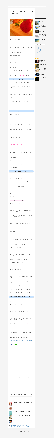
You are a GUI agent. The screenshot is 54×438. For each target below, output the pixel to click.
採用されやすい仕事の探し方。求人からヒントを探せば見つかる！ (21, 411)
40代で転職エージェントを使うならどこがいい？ (42, 39)
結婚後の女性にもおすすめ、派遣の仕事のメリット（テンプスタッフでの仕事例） (21, 426)
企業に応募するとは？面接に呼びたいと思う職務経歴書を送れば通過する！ (42, 74)
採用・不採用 (38, 51)
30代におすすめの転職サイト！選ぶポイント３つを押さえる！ (42, 35)
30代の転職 (37, 47)
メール (11, 388)
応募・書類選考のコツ (39, 50)
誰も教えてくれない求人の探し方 (39, 56)
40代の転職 (37, 48)
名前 (11, 386)
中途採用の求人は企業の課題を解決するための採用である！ (42, 65)
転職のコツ (10, 2)
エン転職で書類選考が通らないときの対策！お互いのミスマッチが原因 (42, 26)
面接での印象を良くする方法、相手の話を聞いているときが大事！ (42, 61)
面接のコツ (37, 53)
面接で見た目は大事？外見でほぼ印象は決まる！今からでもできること (42, 22)
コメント (11, 378)
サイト (11, 391)
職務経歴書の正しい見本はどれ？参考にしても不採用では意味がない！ (42, 31)
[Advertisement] (21, 355)
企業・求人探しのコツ (14, 347)
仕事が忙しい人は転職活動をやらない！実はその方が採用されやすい (42, 69)
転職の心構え (38, 52)
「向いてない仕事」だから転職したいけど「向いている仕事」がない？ (42, 78)
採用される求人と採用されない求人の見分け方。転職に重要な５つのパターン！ (21, 425)
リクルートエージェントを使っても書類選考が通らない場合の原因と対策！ (23, 415)
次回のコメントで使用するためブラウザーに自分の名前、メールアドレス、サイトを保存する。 (21, 395)
